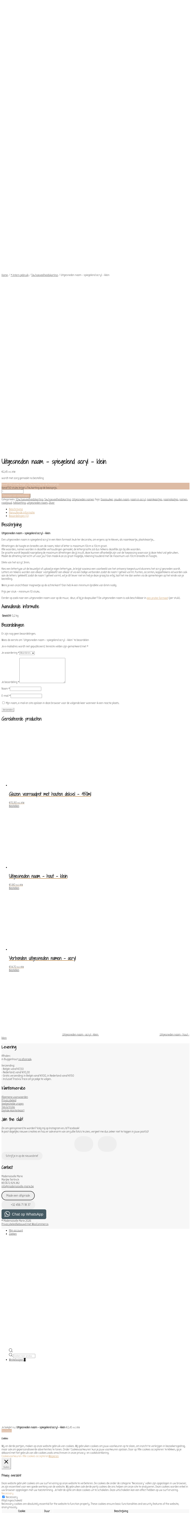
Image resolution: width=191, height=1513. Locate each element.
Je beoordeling (10, 426)
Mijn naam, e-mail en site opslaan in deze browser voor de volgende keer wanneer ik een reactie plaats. (62, 447)
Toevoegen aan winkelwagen (16, 239)
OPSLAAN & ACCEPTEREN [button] (14, 1490)
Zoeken (13, 978)
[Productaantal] (12, 236)
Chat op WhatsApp (27, 958)
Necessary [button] (7, 1237)
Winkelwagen (17, 1104)
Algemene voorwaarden (14, 841)
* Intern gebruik (20, 189)
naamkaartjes (154, 243)
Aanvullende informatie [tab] (22, 256)
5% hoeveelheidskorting (44, 189)
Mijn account (16, 974)
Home (4, 189)
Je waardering (10, 397)
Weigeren (54, 1200)
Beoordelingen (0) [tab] (19, 260)
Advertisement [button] (9, 1457)
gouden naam (121, 243)
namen (183, 243)
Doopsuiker (107, 243)
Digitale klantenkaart (12, 854)
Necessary (12, 1241)
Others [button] (5, 1471)
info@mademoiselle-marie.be (17, 930)
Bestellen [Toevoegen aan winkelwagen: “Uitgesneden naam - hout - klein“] (14, 632)
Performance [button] (8, 1341)
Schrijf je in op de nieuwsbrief (22, 900)
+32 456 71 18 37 (18, 949)
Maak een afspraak (18, 940)
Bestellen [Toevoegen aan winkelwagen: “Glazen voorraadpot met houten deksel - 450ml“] (14, 550)
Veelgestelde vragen (12, 848)
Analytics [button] (6, 1352)
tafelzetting (19, 247)
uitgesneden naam (37, 247)
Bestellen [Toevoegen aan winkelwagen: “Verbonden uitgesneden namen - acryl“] (14, 714)
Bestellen (6, 1175)
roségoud (6, 247)
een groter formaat (157, 342)
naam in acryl (138, 243)
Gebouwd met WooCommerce (32, 968)
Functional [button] (7, 1319)
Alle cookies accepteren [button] (36, 1200)
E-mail (6, 440)
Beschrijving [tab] (16, 253)
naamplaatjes (170, 243)
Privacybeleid (8, 844)
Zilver (52, 247)
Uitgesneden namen (83, 243)
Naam (5, 433)
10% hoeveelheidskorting (29, 243)
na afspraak (24, 803)
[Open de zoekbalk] (11, 1095)
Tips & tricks (8, 851)
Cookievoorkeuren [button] (11, 1200)
